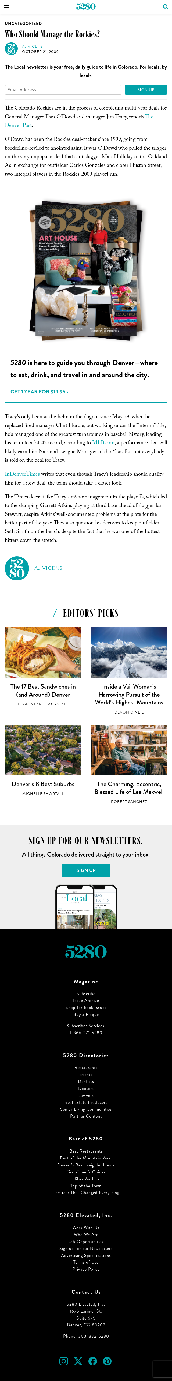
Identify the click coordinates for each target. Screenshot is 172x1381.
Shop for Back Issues (86, 1007)
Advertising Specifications (86, 1255)
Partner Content (86, 1116)
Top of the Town (86, 1186)
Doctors (86, 1088)
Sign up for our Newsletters (86, 1248)
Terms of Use (86, 1262)
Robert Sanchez (129, 801)
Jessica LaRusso (34, 704)
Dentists (86, 1081)
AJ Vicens (32, 46)
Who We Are (86, 1235)
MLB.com (103, 443)
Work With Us (86, 1228)
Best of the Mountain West (86, 1158)
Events (86, 1074)
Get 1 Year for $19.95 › (39, 392)
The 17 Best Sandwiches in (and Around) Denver (43, 690)
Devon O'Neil (129, 712)
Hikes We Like (86, 1179)
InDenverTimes (22, 474)
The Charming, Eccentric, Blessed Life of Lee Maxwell (129, 788)
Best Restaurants (86, 1151)
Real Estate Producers (86, 1102)
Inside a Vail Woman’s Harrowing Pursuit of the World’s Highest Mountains (129, 694)
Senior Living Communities (86, 1109)
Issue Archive (86, 1000)
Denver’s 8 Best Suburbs (43, 784)
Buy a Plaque (86, 1014)
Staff (63, 704)
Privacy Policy (86, 1269)
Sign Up (146, 90)
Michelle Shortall (43, 793)
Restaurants (86, 1067)
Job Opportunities (86, 1242)
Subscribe (86, 993)
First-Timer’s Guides (86, 1172)
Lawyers (86, 1095)
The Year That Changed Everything (86, 1192)
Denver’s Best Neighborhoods (86, 1165)
